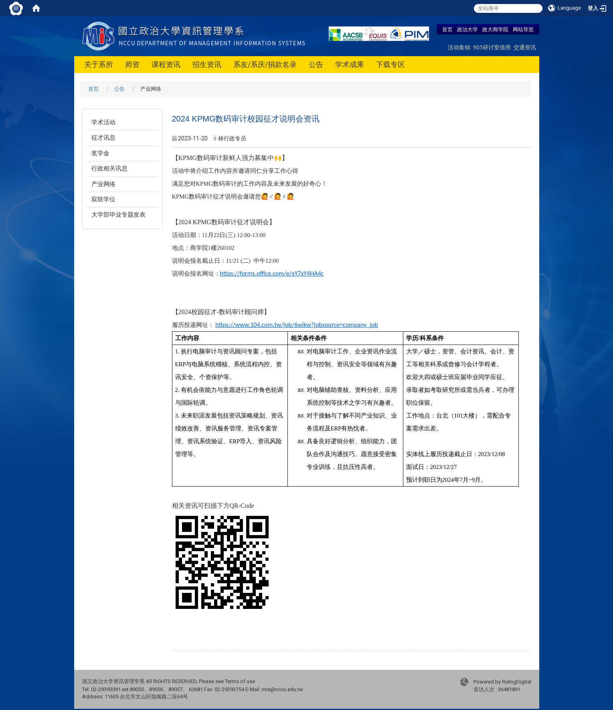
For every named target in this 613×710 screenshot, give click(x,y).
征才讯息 (103, 137)
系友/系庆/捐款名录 (265, 64)
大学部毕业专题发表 (118, 214)
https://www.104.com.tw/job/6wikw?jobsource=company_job (296, 325)
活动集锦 (459, 47)
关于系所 (98, 64)
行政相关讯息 (109, 168)
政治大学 (467, 29)
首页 (447, 29)
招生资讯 (206, 64)
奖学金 (100, 153)
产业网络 (103, 184)
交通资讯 (525, 47)
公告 (316, 64)
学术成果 (349, 64)
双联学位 (103, 199)
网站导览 (523, 29)
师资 (132, 64)
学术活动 (103, 122)
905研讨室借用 (492, 47)
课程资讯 (166, 64)
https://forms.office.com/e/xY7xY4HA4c (272, 273)
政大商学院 (495, 29)
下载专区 (390, 64)
